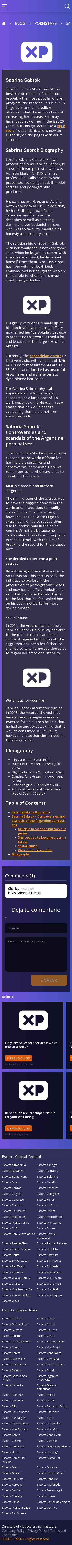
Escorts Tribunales (48, 1266)
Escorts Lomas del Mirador (13, 1459)
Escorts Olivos (46, 1400)
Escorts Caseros (12, 1440)
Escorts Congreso (13, 1199)
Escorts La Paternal (14, 1211)
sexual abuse (27, 846)
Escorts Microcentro (49, 1217)
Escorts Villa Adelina (49, 1423)
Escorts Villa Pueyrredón (17, 1289)
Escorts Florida (46, 1370)
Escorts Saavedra (47, 1255)
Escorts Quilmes (47, 1507)
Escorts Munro (46, 1395)
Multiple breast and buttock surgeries (42, 831)
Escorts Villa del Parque (16, 1278)
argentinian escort (45, 355)
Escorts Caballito (47, 1182)
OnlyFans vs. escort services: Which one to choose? (31, 1045)
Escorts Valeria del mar (16, 1341)
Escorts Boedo (11, 1182)
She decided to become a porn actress (42, 839)
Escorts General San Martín (14, 1377)
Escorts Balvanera (13, 1171)
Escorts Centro (46, 1318)
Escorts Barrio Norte (15, 1176)
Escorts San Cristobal (15, 1260)
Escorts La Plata (12, 1318)
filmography (21, 854)
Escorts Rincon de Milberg (53, 1406)
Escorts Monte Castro (15, 1222)
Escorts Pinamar (12, 1336)
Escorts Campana (48, 1358)
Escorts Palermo (47, 1228)
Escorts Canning (12, 1496)
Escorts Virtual (11, 1301)
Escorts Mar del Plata (15, 1324)
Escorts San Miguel (14, 1418)
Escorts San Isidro (48, 1412)
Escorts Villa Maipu (48, 1429)
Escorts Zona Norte (49, 1353)
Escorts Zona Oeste (49, 1435)
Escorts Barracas (47, 1171)
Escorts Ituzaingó (47, 1452)
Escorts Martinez (12, 1395)
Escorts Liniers (46, 1211)
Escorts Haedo (11, 1452)
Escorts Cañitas (11, 1188)
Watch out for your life (35, 850)
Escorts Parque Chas (15, 1243)
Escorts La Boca (47, 1205)
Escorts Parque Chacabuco (46, 1235)
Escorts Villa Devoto (49, 1278)
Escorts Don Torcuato (51, 1364)
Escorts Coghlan (12, 1194)
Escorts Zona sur (47, 1479)
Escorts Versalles (12, 1272)
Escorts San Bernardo (50, 1341)
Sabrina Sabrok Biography (31, 812)
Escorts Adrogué (12, 1484)
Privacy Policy (37, 1531)
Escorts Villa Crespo (49, 1272)
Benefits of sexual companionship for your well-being (30, 1115)
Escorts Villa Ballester (15, 1429)
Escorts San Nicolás (49, 1260)
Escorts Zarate (11, 1435)
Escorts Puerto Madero (16, 1249)
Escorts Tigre (45, 1418)
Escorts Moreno (47, 1467)
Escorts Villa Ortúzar (49, 1283)
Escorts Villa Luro (12, 1283)
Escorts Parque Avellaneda (18, 1234)
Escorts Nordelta (12, 1400)
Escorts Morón (11, 1473)
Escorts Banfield (12, 1490)
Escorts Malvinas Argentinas (47, 1387)
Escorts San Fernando (15, 1412)
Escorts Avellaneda (48, 1484)
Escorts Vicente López (15, 1423)
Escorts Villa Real (47, 1289)
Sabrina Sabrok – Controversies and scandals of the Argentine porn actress (39, 820)
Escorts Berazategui (49, 1490)
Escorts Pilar (9, 1406)
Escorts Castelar (47, 1440)
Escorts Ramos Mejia (50, 1473)
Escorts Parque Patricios (52, 1243)
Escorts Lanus (10, 1502)
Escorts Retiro (10, 1255)
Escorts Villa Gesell (48, 1347)
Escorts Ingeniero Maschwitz (48, 1377)
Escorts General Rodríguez (53, 1446)
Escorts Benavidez (13, 1358)
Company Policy (13, 1531)
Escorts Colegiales (48, 1194)
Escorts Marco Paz (48, 1458)
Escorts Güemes (12, 1330)
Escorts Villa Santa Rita (16, 1295)
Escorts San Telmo (13, 1266)
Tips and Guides (19, 1058)
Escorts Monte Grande (16, 1507)
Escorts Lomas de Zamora (53, 1502)
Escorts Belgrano (47, 1176)
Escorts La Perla (47, 1330)
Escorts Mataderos (14, 1217)
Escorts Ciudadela (13, 1446)
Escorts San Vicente (14, 1513)
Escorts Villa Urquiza (49, 1295)
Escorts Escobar (12, 1370)
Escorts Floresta (12, 1205)
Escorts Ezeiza (46, 1496)
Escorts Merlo (10, 1467)
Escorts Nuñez (11, 1228)
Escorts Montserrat (49, 1222)
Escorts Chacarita (48, 1188)
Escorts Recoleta (47, 1249)
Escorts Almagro (47, 1165)
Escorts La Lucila (12, 1385)
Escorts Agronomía (14, 1165)
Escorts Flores (46, 1199)
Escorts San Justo (13, 1479)
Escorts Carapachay (14, 1364)
